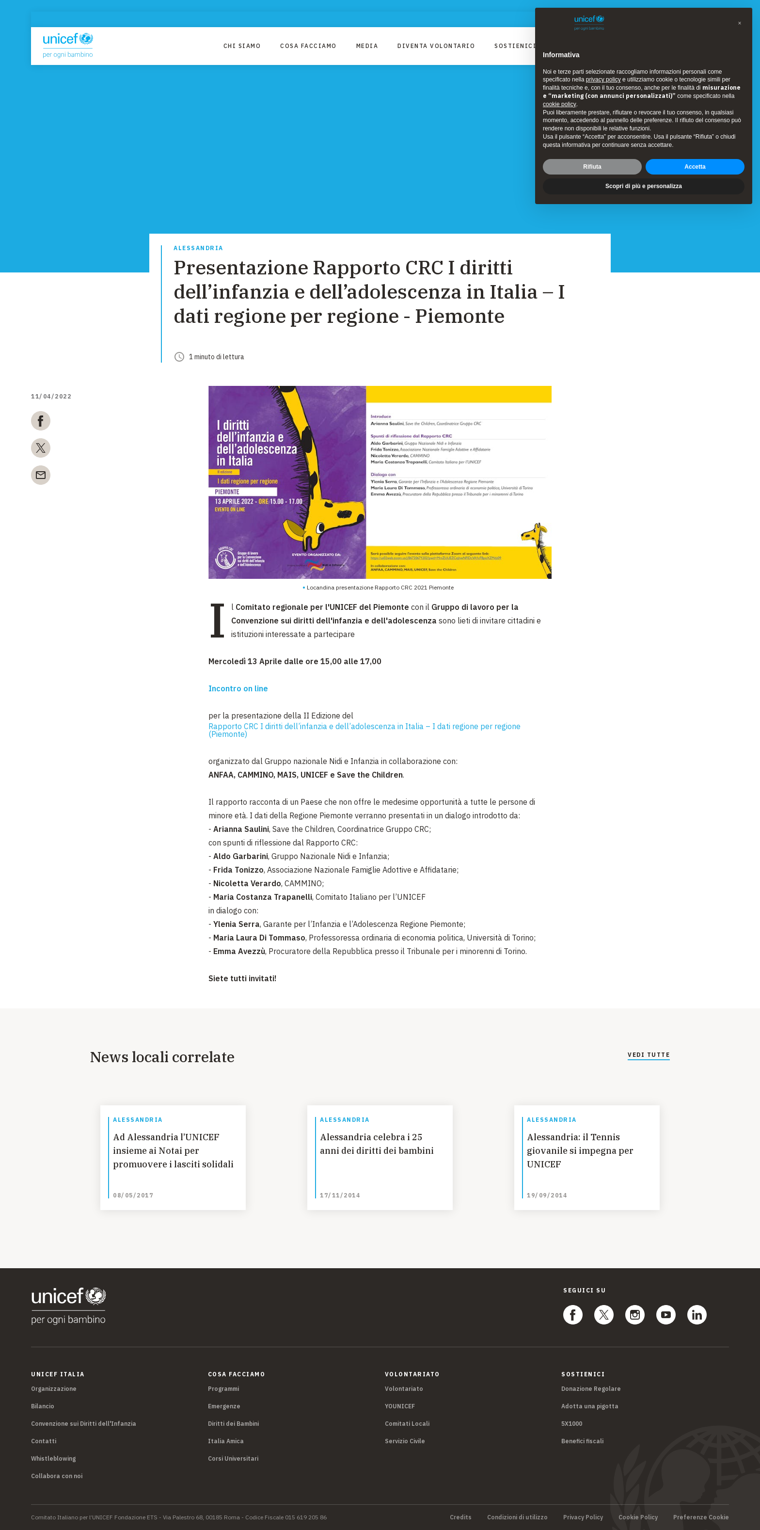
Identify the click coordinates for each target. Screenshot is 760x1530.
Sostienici (515, 45)
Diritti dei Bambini (233, 1423)
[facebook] (40, 422)
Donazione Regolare (591, 1388)
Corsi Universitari (233, 1458)
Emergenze (224, 1406)
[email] (40, 477)
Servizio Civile (405, 1441)
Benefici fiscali (582, 1441)
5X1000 (571, 1423)
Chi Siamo (242, 45)
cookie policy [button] (559, 104)
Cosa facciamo (308, 45)
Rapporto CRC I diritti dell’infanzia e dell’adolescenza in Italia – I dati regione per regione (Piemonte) (364, 730)
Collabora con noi (56, 1476)
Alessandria (198, 248)
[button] (739, 23)
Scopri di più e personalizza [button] (643, 186)
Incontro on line (238, 688)
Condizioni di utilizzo (517, 1517)
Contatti (43, 1441)
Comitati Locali (407, 1423)
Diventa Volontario (436, 45)
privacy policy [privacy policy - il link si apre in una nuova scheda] (603, 79)
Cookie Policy (638, 1517)
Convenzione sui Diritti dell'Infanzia (83, 1423)
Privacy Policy (583, 1517)
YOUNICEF (400, 1406)
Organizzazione (54, 1388)
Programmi (223, 1388)
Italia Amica (226, 1441)
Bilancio (42, 1406)
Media (367, 45)
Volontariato (404, 1388)
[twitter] (40, 450)
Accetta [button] (694, 166)
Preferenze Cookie (701, 1517)
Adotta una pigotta (589, 1406)
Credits (461, 1517)
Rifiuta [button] (592, 166)
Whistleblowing (53, 1458)
